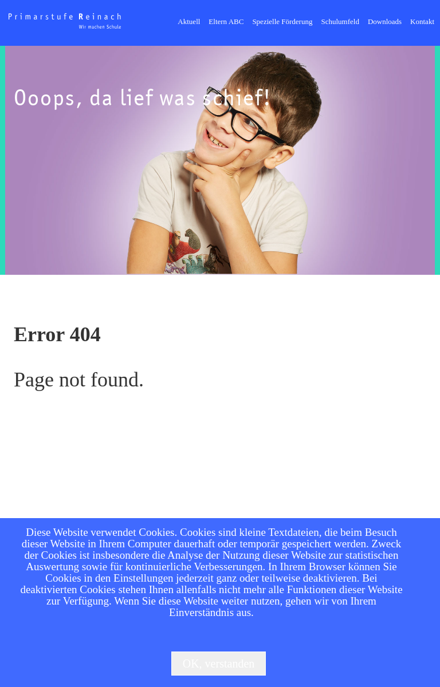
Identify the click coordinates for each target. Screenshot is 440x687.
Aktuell (189, 21)
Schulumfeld (340, 21)
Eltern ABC (226, 21)
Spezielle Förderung (282, 21)
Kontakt (422, 21)
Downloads (385, 21)
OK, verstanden (219, 663)
